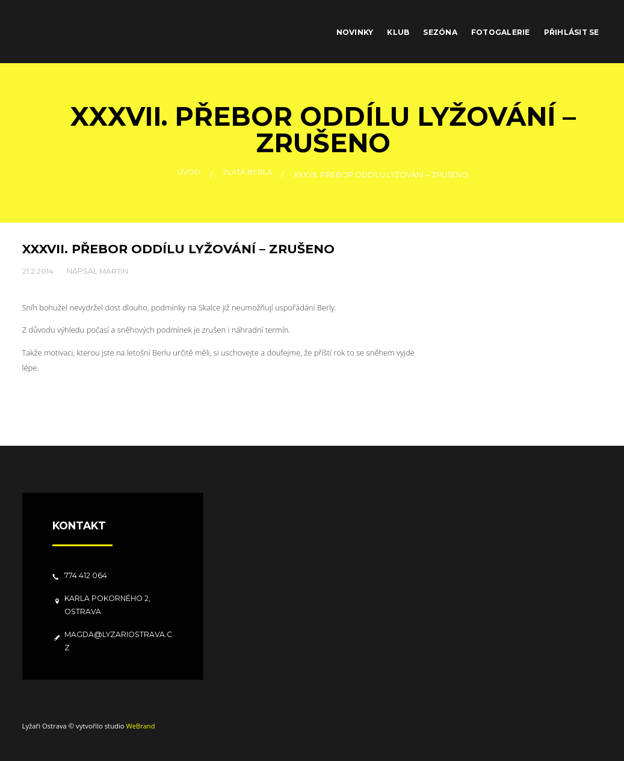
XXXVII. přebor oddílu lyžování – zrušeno (179, 248)
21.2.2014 (38, 270)
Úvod (187, 174)
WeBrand (140, 725)
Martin (113, 270)
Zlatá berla (247, 174)
